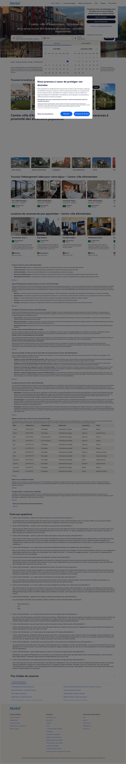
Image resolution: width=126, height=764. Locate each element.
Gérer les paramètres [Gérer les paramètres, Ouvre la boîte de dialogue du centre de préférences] (45, 114)
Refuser (66, 114)
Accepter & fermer (82, 114)
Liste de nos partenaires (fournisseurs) (47, 107)
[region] (64, 97)
